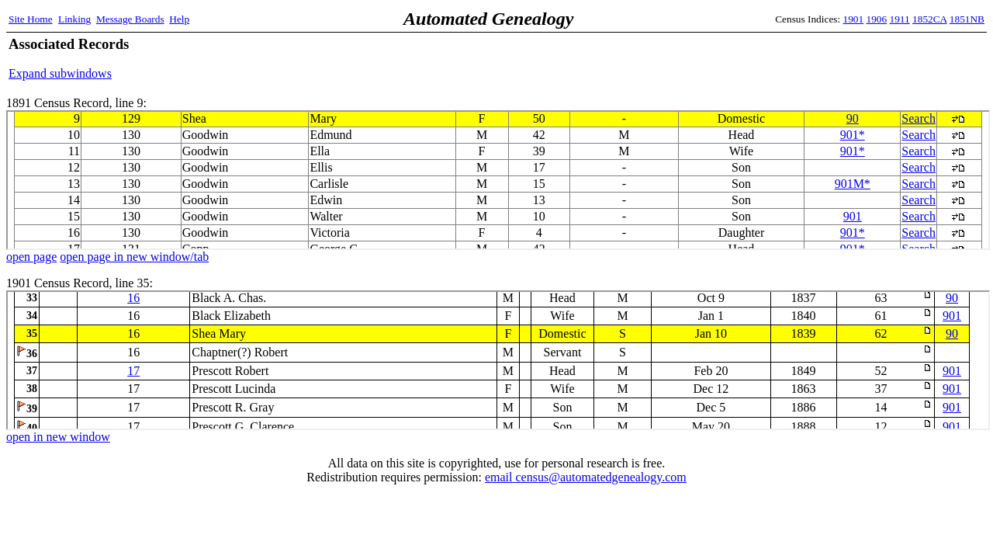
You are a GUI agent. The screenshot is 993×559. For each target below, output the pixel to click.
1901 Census (498, 360)
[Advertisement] (802, 58)
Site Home (31, 19)
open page (31, 256)
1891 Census (498, 180)
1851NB (967, 19)
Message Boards (130, 19)
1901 (853, 19)
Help (179, 19)
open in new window (58, 436)
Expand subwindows (60, 73)
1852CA (929, 19)
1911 (900, 19)
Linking (74, 19)
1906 (877, 19)
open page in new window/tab (134, 256)
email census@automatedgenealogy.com (586, 477)
